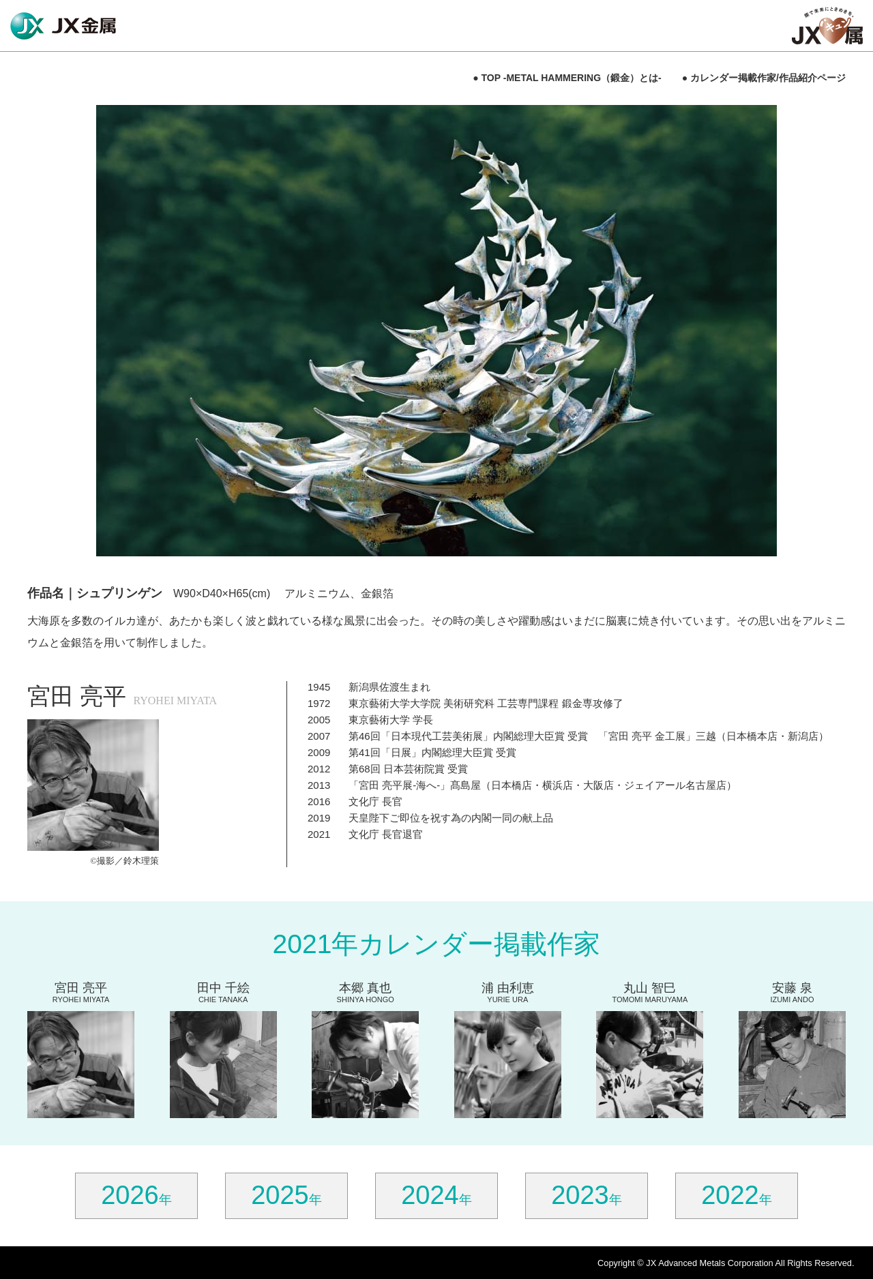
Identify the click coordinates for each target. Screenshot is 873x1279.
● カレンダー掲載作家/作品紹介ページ (764, 77)
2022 (730, 1195)
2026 (130, 1195)
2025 (280, 1195)
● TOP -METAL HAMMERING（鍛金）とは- (567, 77)
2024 (430, 1195)
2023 (580, 1195)
